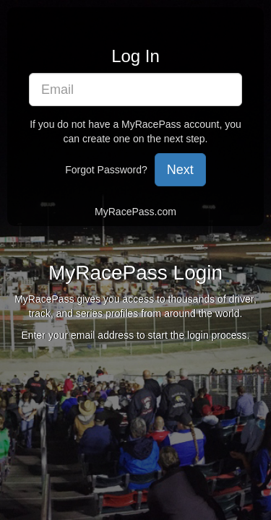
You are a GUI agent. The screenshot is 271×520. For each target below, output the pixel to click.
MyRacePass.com (135, 211)
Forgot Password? (106, 170)
